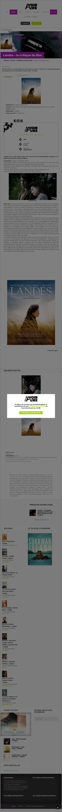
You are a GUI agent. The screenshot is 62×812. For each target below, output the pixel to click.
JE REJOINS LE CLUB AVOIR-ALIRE (31, 412)
